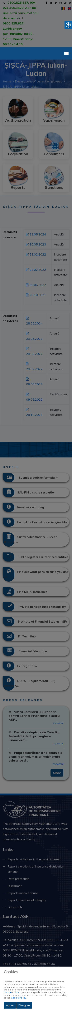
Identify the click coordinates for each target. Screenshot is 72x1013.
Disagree (24, 1005)
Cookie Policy (11, 992)
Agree (10, 1005)
